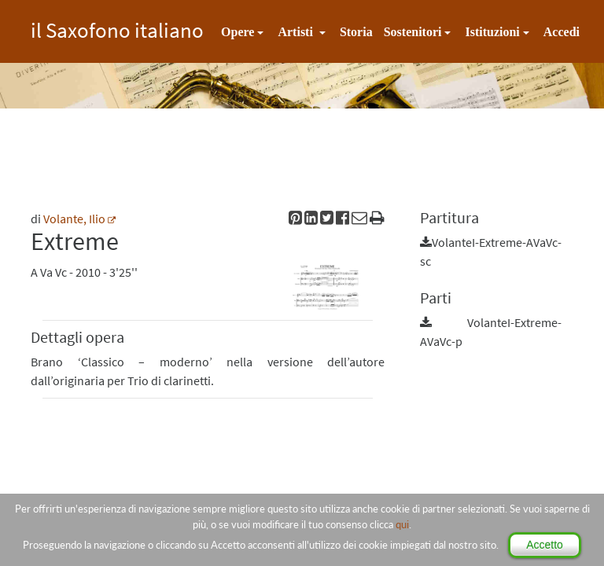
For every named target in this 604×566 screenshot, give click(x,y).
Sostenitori (413, 32)
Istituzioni (492, 32)
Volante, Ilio (74, 218)
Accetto (544, 544)
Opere (237, 32)
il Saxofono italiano (117, 28)
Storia (356, 32)
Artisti (296, 32)
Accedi (561, 32)
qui (402, 524)
